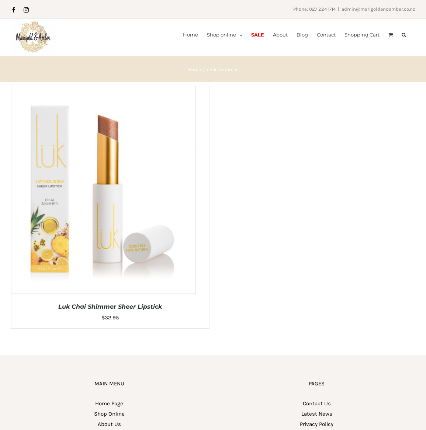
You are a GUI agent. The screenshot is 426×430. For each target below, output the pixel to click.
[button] (404, 34)
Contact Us (317, 426)
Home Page (109, 426)
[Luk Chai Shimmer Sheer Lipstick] (103, 114)
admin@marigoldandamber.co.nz (378, 9)
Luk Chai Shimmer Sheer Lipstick (110, 329)
